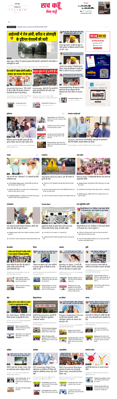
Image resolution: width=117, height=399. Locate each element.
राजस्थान (44, 155)
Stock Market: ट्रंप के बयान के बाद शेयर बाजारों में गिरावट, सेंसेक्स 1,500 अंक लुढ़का (49, 384)
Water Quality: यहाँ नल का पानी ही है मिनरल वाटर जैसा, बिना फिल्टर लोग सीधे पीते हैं (50, 279)
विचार (35, 247)
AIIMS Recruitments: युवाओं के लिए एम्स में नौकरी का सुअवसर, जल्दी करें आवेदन (44, 317)
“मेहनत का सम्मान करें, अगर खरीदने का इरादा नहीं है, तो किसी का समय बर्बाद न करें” (45, 267)
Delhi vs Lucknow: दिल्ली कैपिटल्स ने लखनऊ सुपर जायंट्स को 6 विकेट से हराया (23, 327)
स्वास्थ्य (61, 247)
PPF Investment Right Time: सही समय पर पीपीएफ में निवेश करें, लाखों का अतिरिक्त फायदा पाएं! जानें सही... (45, 370)
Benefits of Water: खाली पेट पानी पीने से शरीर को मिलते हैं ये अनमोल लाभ (75, 279)
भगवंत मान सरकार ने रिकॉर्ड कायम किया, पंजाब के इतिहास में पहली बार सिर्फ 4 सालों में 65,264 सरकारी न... (71, 68)
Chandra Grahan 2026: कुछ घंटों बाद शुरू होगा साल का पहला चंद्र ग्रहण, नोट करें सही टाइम (101, 387)
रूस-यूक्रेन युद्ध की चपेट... (21, 103)
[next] (108, 27)
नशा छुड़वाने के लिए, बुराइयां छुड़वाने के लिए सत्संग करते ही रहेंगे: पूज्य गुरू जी (76, 391)
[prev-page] (8, 151)
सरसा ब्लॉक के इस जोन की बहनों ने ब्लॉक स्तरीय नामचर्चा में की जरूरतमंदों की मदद (18, 267)
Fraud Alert (46, 204)
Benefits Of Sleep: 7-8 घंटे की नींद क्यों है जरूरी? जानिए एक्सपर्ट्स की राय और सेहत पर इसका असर (71, 267)
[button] (9, 22)
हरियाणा (9, 114)
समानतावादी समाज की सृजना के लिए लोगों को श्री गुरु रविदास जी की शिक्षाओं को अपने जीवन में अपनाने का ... (71, 91)
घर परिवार (62, 298)
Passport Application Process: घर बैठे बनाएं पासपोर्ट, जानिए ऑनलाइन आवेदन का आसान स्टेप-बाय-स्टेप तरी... (71, 318)
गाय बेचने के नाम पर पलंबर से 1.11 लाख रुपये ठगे (55, 232)
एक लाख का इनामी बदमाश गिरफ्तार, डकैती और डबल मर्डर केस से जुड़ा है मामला (22, 227)
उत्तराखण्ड (10, 204)
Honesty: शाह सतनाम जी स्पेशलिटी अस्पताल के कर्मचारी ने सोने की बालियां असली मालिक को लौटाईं (88, 141)
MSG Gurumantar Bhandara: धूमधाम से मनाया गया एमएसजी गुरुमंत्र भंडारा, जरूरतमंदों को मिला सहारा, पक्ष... (70, 370)
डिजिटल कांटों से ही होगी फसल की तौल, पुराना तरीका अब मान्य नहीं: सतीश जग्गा (20, 141)
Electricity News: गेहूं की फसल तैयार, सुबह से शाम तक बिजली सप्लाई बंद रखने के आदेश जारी (57, 144)
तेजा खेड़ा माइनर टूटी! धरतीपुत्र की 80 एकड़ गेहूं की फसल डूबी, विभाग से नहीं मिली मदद (55, 135)
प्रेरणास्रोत (10, 247)
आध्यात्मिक (62, 350)
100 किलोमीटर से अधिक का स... (49, 103)
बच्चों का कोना (89, 350)
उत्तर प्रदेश (80, 155)
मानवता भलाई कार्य (74, 114)
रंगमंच (87, 298)
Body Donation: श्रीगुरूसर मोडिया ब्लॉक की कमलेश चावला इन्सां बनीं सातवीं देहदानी (23, 279)
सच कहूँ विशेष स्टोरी (83, 204)
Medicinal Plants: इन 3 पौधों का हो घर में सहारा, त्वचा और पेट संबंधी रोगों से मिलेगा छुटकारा (49, 287)
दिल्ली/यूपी (9, 58)
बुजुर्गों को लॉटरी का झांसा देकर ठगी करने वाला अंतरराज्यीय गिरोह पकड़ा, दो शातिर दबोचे (57, 227)
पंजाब (8, 155)
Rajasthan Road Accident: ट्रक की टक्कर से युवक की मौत (32, 27)
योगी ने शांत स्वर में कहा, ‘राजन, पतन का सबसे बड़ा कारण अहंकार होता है (19, 368)
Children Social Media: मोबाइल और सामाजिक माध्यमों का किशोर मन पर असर (102, 380)
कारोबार (35, 350)
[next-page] (11, 151)
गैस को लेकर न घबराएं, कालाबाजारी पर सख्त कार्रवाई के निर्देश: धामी (24, 238)
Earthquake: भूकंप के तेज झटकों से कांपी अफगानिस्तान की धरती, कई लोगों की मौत (45, 90)
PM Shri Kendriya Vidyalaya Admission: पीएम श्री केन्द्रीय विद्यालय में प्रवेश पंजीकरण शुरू (49, 330)
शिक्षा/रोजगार (37, 298)
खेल (8, 298)
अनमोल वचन (62, 364)
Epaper (86, 3)
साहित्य (9, 350)
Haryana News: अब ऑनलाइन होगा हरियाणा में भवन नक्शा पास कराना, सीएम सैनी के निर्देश (56, 119)
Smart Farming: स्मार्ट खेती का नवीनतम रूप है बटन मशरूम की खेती (97, 266)
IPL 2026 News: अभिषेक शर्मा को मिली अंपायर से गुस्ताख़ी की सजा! (19, 316)
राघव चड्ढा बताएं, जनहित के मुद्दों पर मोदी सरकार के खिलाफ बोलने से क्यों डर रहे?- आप (71, 47)
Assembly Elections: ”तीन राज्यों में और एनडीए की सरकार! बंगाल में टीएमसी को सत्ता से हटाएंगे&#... (19, 90)
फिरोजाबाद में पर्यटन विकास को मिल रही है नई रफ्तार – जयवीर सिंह (94, 189)
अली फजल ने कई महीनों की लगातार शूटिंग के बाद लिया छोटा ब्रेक (101, 330)
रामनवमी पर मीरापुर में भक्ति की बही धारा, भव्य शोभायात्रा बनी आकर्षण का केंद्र (97, 317)
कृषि (86, 247)
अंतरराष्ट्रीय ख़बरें (35, 85)
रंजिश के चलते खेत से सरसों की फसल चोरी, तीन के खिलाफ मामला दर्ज (59, 195)
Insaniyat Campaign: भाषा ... (75, 98)
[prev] (105, 27)
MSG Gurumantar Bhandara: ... (103, 12)
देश (7, 85)
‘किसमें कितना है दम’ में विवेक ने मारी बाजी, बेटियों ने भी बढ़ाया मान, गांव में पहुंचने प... (93, 227)
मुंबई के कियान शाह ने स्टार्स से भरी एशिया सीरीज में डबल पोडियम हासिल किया (23, 335)
